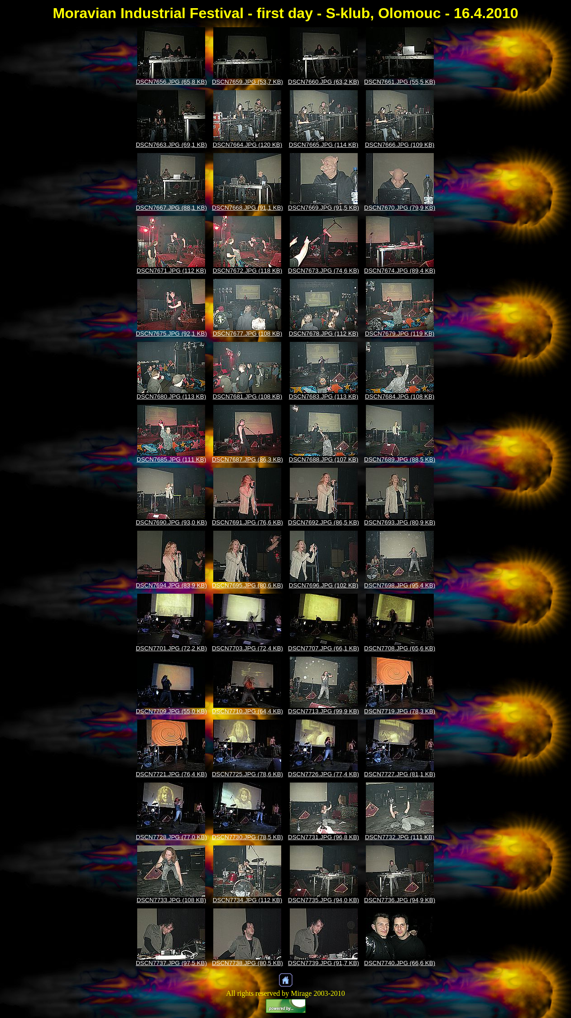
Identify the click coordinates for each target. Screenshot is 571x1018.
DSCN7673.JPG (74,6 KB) (323, 270)
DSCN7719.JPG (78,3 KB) (399, 711)
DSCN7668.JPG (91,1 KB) (247, 207)
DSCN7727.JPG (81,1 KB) (399, 774)
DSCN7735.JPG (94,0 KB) (323, 900)
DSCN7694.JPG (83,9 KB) (171, 585)
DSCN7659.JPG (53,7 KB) (247, 81)
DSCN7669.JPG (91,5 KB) (323, 207)
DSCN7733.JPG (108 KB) (171, 900)
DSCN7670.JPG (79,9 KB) (399, 207)
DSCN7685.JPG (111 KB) (171, 459)
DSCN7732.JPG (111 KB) (399, 837)
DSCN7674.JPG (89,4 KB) (399, 270)
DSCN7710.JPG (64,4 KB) (247, 711)
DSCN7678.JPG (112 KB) (323, 333)
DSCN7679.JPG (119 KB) (399, 333)
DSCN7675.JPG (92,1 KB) (171, 333)
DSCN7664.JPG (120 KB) (247, 144)
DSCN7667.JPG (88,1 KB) (171, 207)
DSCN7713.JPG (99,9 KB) (323, 711)
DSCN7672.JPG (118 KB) (247, 270)
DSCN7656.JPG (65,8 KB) (171, 81)
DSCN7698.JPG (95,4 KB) (399, 585)
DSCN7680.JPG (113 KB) (171, 396)
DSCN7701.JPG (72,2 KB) (171, 648)
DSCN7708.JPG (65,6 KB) (399, 648)
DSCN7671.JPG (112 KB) (171, 270)
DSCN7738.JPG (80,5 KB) (247, 963)
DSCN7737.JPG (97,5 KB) (171, 963)
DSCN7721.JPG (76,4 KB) (171, 774)
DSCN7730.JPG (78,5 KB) (247, 837)
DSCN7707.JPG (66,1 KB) (323, 648)
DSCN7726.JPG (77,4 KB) (323, 774)
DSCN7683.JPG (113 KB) (323, 396)
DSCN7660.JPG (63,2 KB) (323, 81)
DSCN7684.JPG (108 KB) (399, 396)
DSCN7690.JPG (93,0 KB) (171, 522)
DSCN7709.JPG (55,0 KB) (171, 711)
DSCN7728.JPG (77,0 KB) (171, 837)
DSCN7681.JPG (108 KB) (247, 396)
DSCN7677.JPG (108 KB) (247, 333)
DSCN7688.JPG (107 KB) (323, 459)
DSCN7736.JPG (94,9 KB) (399, 900)
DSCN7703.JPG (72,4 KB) (247, 648)
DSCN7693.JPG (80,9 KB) (399, 522)
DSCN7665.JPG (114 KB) (323, 144)
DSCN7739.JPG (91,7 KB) (323, 963)
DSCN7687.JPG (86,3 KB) (247, 459)
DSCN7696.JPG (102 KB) (323, 585)
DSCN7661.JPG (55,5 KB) (399, 81)
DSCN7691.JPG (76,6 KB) (247, 522)
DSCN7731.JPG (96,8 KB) (323, 837)
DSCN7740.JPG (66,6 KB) (399, 963)
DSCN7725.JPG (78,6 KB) (247, 774)
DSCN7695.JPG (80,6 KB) (247, 585)
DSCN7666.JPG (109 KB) (399, 144)
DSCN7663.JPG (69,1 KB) (171, 144)
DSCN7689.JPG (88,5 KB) (399, 459)
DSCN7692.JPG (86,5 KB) (323, 522)
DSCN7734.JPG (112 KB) (247, 900)
